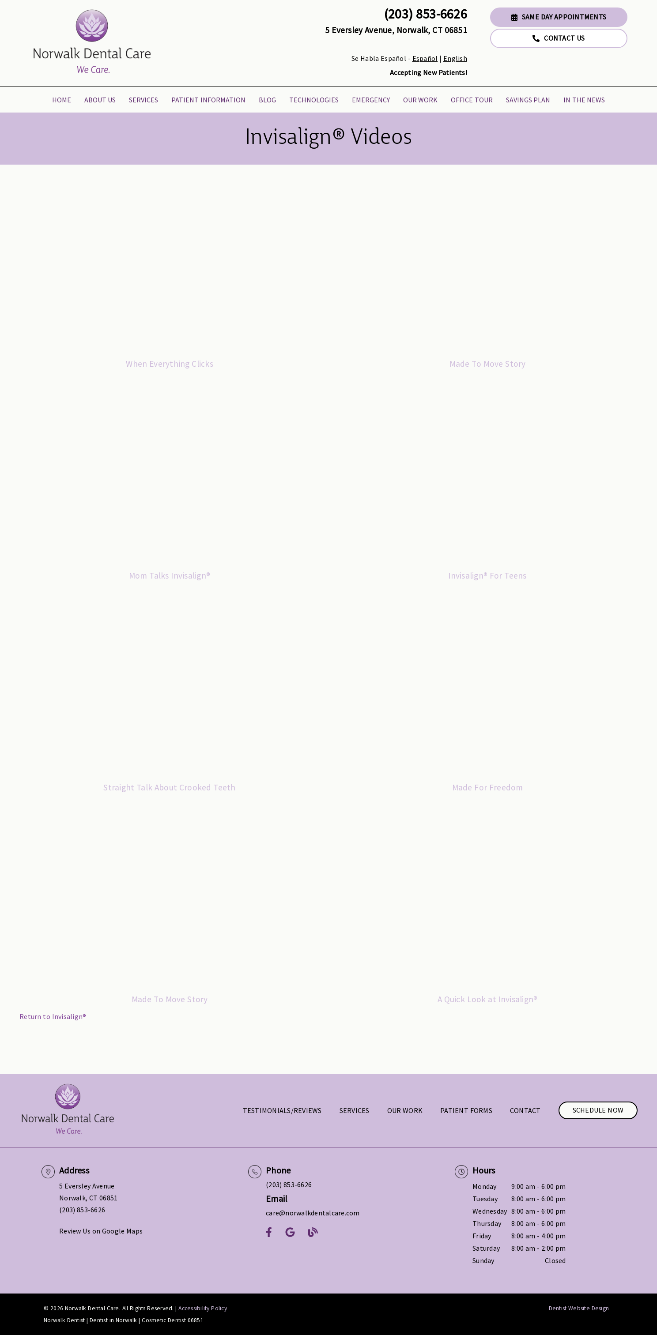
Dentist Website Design (579, 1308)
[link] (92, 43)
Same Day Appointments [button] (558, 16)
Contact (525, 1110)
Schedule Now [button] (598, 1110)
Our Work (420, 99)
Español (425, 58)
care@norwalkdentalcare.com (313, 1212)
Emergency (371, 99)
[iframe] (169, 266)
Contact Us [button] (558, 38)
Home (61, 99)
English (455, 58)
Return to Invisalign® (52, 1016)
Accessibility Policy (202, 1308)
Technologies (314, 99)
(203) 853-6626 (425, 14)
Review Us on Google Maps (101, 1230)
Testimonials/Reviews (282, 1110)
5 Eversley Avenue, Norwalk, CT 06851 (396, 30)
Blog (267, 99)
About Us (100, 99)
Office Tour (472, 99)
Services (143, 99)
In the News (584, 99)
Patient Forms (466, 1110)
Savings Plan (528, 99)
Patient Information (208, 99)
